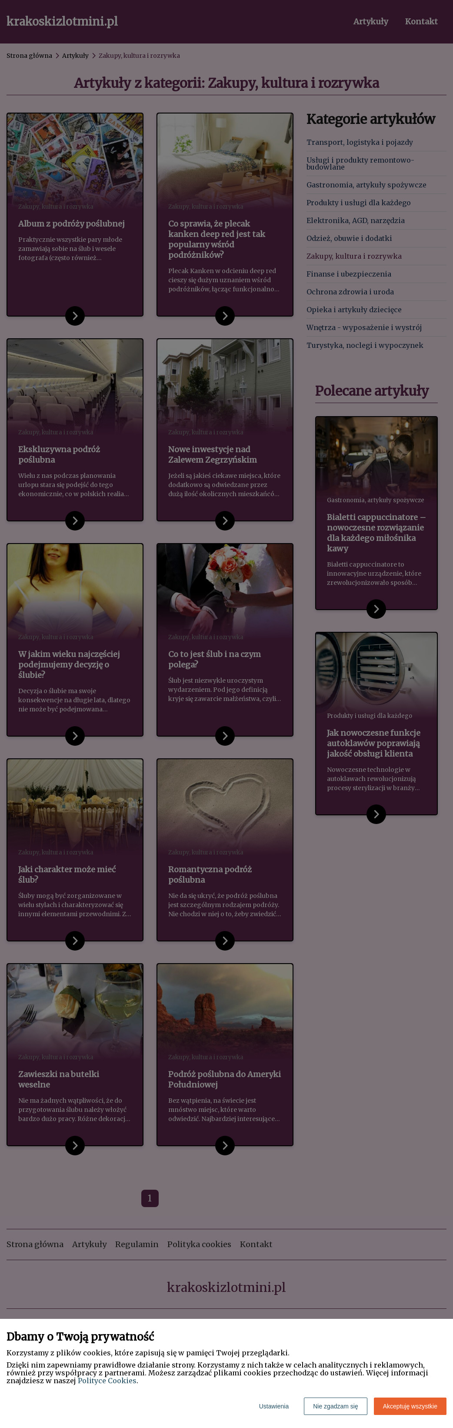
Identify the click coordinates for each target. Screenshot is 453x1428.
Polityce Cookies (107, 1380)
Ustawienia (274, 1406)
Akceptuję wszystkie (410, 1406)
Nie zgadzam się (335, 1406)
